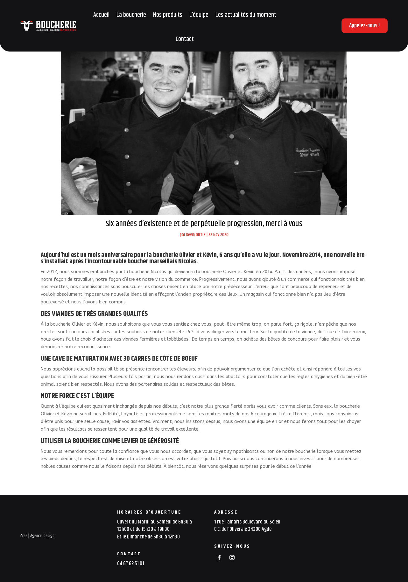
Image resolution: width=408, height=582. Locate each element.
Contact (185, 39)
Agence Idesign (42, 535)
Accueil (101, 15)
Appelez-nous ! (364, 25)
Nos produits (167, 15)
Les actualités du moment (245, 15)
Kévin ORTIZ (196, 234)
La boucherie (131, 15)
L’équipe (198, 15)
